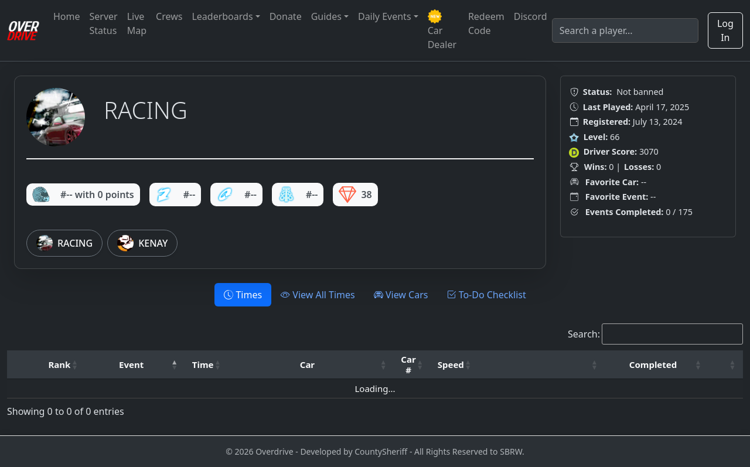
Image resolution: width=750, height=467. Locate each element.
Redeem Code (486, 23)
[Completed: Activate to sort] (657, 364)
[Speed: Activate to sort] (455, 364)
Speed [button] (451, 364)
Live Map (136, 23)
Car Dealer (442, 30)
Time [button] (203, 364)
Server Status (104, 23)
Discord (530, 16)
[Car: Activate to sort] (311, 364)
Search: (584, 334)
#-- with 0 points (83, 194)
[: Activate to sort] (542, 364)
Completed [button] (653, 364)
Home (66, 16)
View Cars (401, 294)
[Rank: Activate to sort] (64, 364)
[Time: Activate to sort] (207, 364)
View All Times (318, 294)
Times (243, 294)
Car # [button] (408, 364)
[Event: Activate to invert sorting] (135, 364)
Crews (169, 16)
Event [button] (131, 364)
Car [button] (307, 364)
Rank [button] (60, 364)
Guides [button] (326, 16)
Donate (286, 16)
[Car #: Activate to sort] (412, 364)
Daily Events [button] (384, 16)
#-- (175, 194)
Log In (725, 30)
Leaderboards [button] (222, 16)
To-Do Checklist (486, 294)
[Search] (625, 30)
